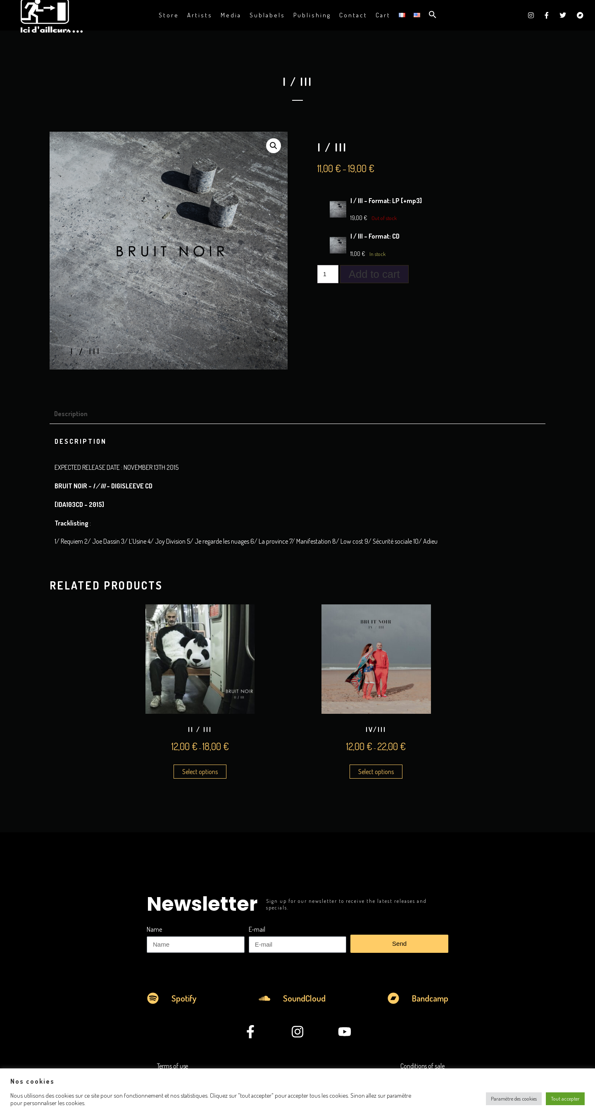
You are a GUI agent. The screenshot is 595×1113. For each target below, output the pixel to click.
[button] (432, 15)
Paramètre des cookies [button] (514, 1098)
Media (231, 15)
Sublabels (267, 15)
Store (169, 15)
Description (71, 414)
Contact (353, 15)
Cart (383, 15)
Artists (199, 15)
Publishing (312, 15)
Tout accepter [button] (565, 1098)
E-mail (257, 929)
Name (154, 929)
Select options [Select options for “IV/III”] (376, 771)
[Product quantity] (327, 274)
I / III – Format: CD (375, 236)
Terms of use (172, 1066)
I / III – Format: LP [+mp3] (386, 201)
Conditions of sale (422, 1066)
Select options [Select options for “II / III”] (200, 771)
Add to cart (374, 274)
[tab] (74, 413)
